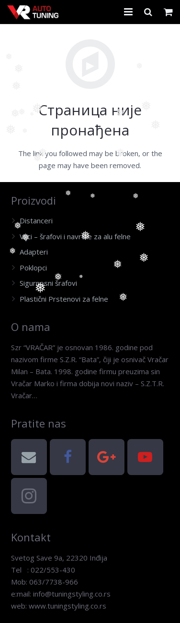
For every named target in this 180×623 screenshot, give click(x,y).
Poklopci (33, 267)
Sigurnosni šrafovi (48, 283)
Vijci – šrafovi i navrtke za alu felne (75, 236)
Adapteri (34, 252)
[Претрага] (148, 12)
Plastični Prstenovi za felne (64, 299)
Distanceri (36, 220)
